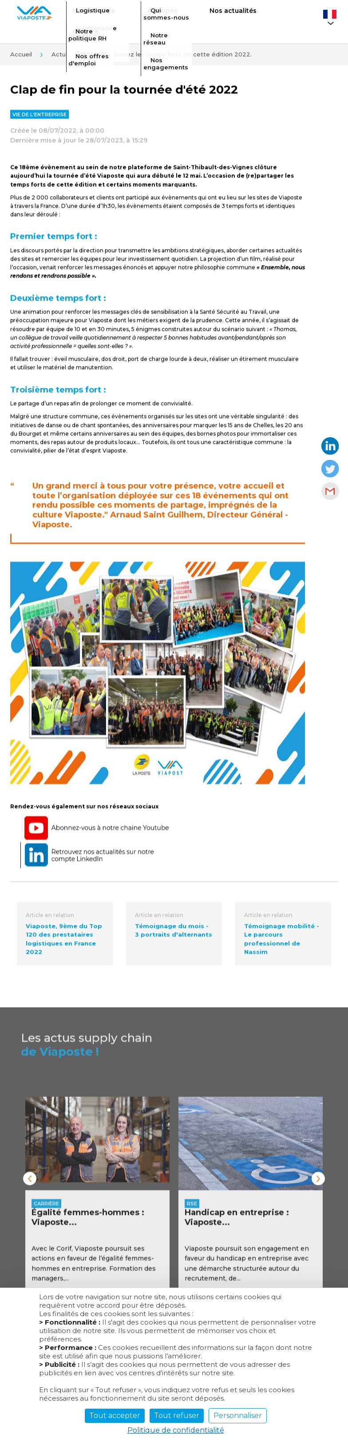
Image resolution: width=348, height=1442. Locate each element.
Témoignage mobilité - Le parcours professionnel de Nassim (281, 943)
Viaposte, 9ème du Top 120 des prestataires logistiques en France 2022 (64, 943)
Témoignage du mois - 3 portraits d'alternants (173, 934)
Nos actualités (203, 16)
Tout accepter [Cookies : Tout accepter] (114, 1415)
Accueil (21, 57)
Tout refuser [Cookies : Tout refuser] (176, 1415)
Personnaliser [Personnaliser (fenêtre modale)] (238, 1415)
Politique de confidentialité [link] (175, 1430)
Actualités (66, 57)
